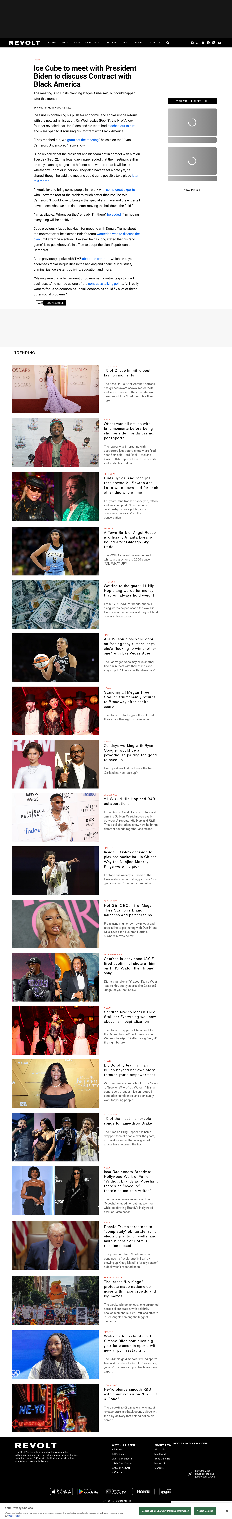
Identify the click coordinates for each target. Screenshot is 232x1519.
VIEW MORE (191, 189)
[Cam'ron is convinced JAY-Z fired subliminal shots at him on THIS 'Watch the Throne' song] (55, 977)
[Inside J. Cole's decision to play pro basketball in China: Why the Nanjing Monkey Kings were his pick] (55, 870)
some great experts (120, 190)
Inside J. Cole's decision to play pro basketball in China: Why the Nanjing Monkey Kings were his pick (130, 859)
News (126, 42)
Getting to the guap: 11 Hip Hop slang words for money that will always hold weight (129, 590)
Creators (139, 42)
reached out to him (121, 126)
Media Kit (159, 1463)
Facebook (208, 42)
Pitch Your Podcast (123, 1463)
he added (114, 214)
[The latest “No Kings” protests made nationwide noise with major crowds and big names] (55, 1300)
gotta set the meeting (83, 140)
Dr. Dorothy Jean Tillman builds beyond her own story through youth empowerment (129, 1070)
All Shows (117, 1449)
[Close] (227, 1511)
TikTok (197, 42)
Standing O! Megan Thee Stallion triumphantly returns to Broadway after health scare (130, 699)
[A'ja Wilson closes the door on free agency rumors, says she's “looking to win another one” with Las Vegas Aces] (55, 657)
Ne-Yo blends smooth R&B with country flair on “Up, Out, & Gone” (131, 1394)
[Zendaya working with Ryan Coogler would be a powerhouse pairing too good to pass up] (55, 764)
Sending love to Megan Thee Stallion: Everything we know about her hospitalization (130, 1017)
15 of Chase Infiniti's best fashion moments (127, 373)
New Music (110, 1385)
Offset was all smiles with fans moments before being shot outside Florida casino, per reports (129, 430)
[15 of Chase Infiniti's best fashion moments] (55, 389)
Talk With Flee (113, 954)
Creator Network (121, 1467)
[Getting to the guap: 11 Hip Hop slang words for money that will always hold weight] (55, 604)
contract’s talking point (104, 284)
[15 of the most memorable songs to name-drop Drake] (55, 1137)
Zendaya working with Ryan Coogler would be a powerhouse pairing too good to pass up (130, 752)
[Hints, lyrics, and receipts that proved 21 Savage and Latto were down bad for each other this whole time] (55, 496)
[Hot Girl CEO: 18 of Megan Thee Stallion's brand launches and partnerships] (55, 924)
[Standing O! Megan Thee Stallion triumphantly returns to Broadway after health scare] (55, 711)
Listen (76, 42)
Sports (108, 528)
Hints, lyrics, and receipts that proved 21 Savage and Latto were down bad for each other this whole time (131, 485)
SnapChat (202, 42)
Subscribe (156, 42)
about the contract (95, 259)
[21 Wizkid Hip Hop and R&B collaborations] (55, 817)
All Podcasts (119, 1454)
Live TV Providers (122, 1458)
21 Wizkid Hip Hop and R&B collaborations (129, 801)
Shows (52, 42)
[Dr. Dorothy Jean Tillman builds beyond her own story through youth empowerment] (55, 1083)
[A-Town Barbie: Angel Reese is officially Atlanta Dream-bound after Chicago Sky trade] (55, 551)
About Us (159, 1449)
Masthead (160, 1454)
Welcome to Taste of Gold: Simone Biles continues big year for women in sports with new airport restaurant (131, 1343)
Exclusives (112, 42)
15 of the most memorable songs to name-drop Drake (128, 1121)
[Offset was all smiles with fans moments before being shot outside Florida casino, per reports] (55, 442)
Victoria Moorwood (49, 108)
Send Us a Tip (162, 1458)
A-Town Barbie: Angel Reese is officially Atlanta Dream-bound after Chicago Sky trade (130, 539)
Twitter (214, 42)
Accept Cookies (205, 1511)
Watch (64, 42)
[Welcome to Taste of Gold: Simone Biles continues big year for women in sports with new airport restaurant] (55, 1354)
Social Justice (93, 42)
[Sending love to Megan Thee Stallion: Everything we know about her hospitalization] (55, 1030)
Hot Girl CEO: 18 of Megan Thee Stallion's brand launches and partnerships (129, 910)
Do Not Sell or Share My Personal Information (165, 1511)
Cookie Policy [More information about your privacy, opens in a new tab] (14, 1516)
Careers (159, 1467)
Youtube (219, 43)
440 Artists (118, 1472)
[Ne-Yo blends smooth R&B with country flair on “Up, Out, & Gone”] (55, 1408)
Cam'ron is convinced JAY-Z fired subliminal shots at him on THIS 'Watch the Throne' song (129, 965)
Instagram (192, 42)
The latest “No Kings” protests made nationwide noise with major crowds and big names (130, 1288)
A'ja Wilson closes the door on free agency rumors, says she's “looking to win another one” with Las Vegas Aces (130, 646)
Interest (109, 581)
